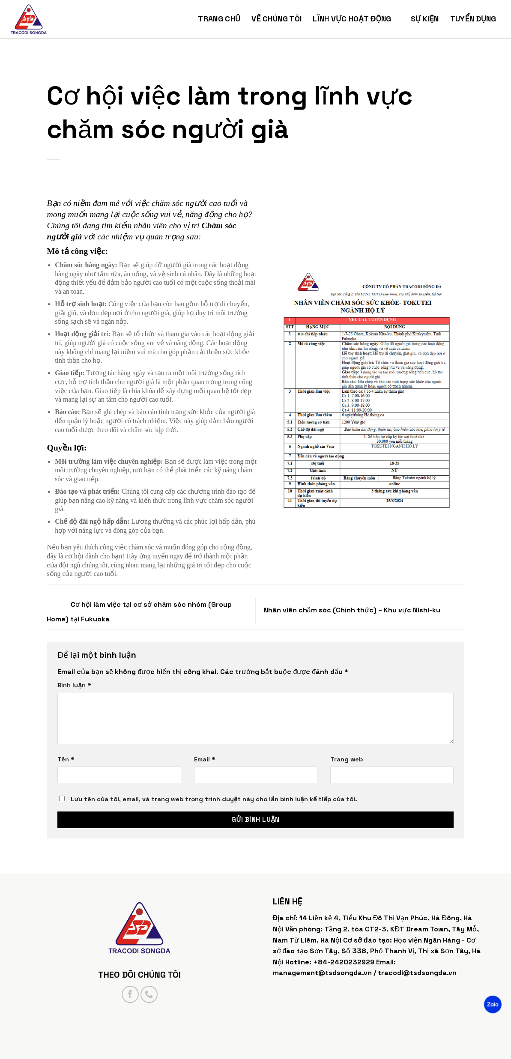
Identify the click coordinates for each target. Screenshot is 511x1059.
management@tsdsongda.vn (322, 972)
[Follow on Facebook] (130, 994)
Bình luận (74, 685)
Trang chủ (219, 19)
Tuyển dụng (477, 19)
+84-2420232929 (343, 962)
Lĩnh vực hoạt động (356, 19)
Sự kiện (425, 19)
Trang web (346, 759)
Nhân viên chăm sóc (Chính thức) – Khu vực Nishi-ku (363, 610)
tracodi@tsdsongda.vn (417, 972)
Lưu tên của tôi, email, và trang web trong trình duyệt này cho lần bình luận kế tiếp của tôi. (214, 799)
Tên (66, 759)
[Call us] (149, 994)
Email (204, 759)
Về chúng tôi (276, 19)
